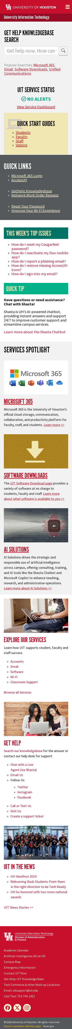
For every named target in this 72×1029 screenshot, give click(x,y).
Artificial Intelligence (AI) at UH (25, 956)
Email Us (16, 775)
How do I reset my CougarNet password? (35, 246)
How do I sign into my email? (34, 273)
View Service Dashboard (36, 106)
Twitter (22, 787)
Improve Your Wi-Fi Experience (35, 210)
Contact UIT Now (15, 973)
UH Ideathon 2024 (23, 876)
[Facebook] (8, 1008)
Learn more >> (54, 425)
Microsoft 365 (43, 65)
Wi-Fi (13, 677)
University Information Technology (26, 17)
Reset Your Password (28, 206)
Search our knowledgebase (23, 751)
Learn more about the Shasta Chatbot (34, 331)
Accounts (17, 661)
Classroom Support (24, 682)
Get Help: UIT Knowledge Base (24, 979)
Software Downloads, (31, 69)
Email (8, 69)
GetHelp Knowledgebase (31, 190)
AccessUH (19, 179)
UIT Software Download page (31, 483)
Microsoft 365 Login (26, 175)
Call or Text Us (20, 806)
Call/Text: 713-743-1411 (19, 996)
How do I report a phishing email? (38, 261)
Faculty (21, 136)
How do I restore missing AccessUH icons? (39, 267)
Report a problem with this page (22, 1026)
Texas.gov (48, 1026)
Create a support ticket (27, 816)
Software (16, 671)
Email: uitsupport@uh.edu (21, 990)
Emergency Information (20, 967)
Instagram (24, 792)
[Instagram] (27, 1008)
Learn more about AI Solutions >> (28, 588)
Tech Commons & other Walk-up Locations (32, 985)
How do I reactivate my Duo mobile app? (39, 254)
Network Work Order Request (35, 195)
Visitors (21, 145)
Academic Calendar (16, 950)
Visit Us (15, 811)
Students (23, 132)
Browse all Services (17, 692)
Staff (19, 140)
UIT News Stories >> (18, 907)
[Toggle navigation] (67, 7)
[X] (17, 1008)
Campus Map (12, 962)
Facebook (24, 797)
